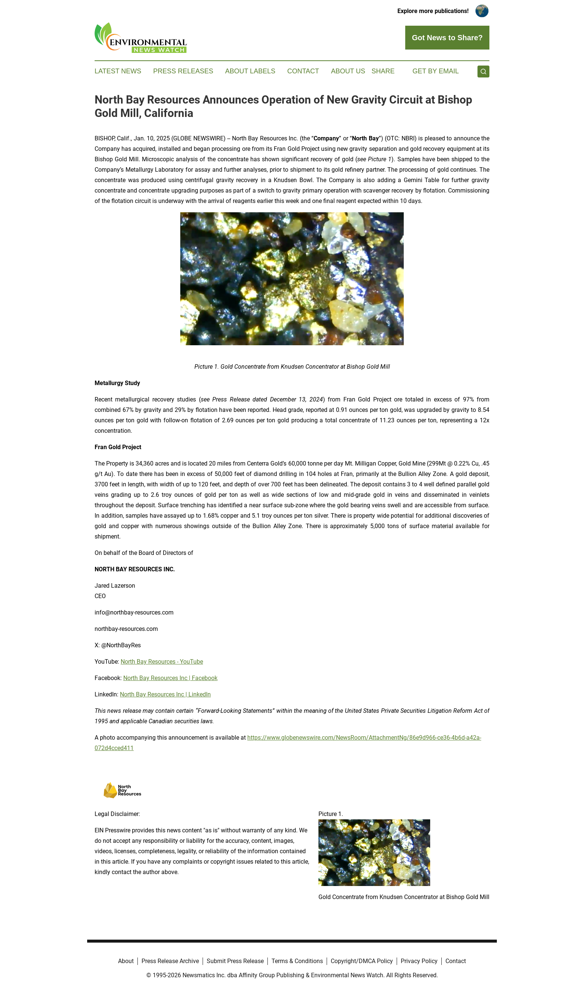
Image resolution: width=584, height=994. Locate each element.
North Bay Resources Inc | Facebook (170, 678)
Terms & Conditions (297, 961)
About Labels (250, 71)
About (126, 961)
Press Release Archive (170, 961)
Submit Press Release (235, 961)
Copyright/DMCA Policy (362, 961)
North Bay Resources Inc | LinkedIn (165, 694)
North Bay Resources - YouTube (162, 661)
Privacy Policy (419, 961)
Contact (303, 71)
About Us (348, 71)
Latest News (118, 71)
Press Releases (183, 71)
